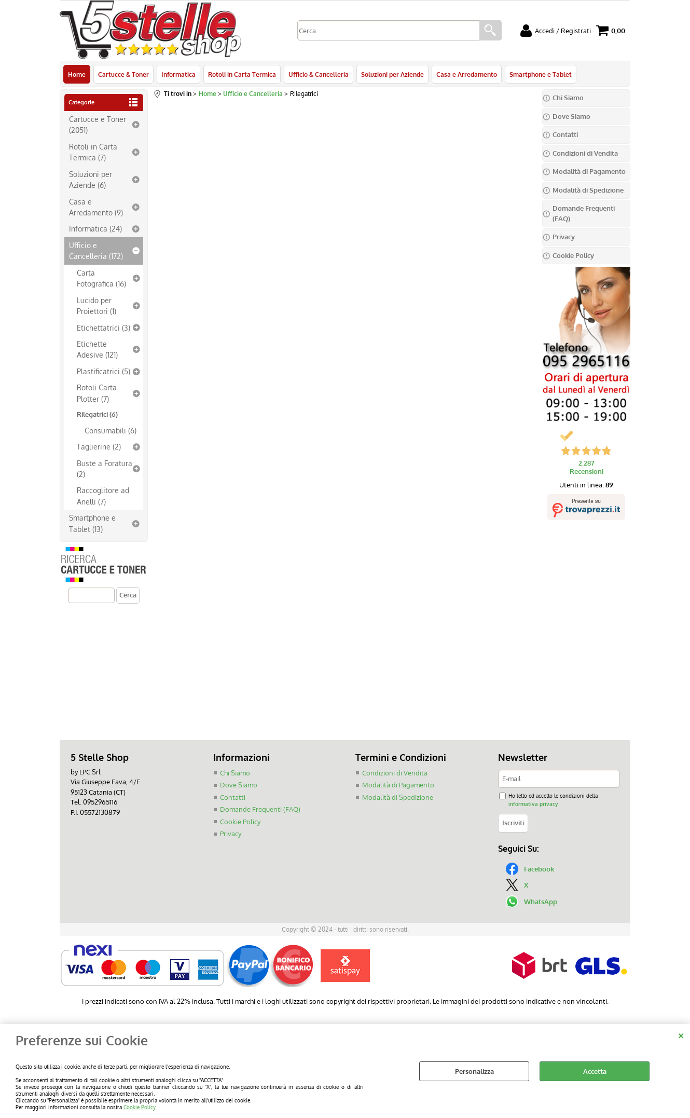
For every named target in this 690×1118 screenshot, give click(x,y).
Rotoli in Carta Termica (242, 74)
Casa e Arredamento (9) (96, 207)
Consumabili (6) (110, 430)
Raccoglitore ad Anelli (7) (103, 495)
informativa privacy (533, 803)
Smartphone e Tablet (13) (92, 523)
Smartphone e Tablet (540, 74)
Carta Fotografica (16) (101, 278)
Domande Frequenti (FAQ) (260, 809)
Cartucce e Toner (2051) (97, 124)
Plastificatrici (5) (103, 371)
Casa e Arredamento (466, 74)
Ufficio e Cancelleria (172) (96, 250)
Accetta (594, 1071)
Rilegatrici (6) (97, 414)
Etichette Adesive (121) (97, 349)
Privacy (230, 833)
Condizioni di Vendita (394, 773)
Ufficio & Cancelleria (318, 74)
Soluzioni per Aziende (392, 74)
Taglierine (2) (99, 446)
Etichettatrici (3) (103, 327)
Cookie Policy (139, 1106)
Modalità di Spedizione (397, 797)
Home (77, 74)
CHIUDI (681, 1034)
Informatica (178, 74)
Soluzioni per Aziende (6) (90, 179)
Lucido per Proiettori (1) (96, 305)
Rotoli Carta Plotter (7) (97, 393)
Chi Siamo (235, 773)
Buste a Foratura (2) (104, 468)
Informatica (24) (95, 228)
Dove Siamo (238, 785)
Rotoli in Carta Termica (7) (93, 152)
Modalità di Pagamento (398, 785)
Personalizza (474, 1071)
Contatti (232, 797)
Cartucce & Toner (123, 74)
